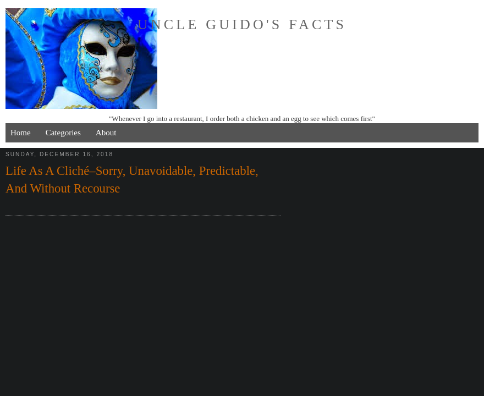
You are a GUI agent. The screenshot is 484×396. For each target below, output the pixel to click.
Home (20, 132)
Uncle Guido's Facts (242, 24)
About (106, 132)
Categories (63, 132)
